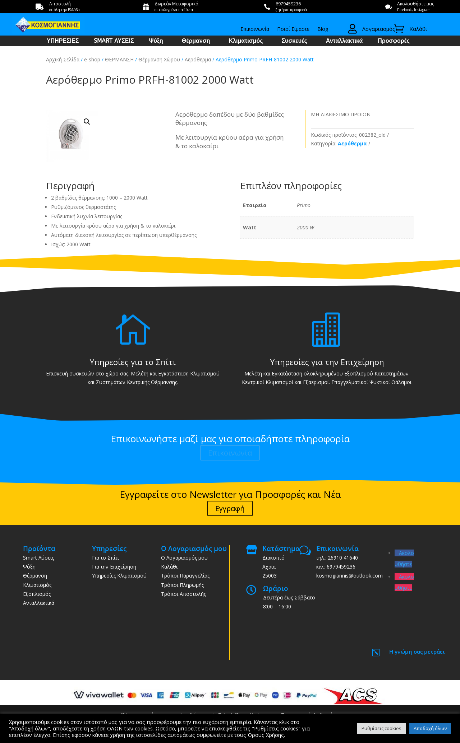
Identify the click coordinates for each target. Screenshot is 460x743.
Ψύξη (156, 41)
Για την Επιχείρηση (114, 566)
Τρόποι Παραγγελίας (185, 575)
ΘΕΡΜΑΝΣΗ (119, 59)
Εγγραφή (230, 508)
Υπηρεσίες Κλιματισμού (119, 575)
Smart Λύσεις (38, 557)
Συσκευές (294, 41)
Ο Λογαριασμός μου (184, 557)
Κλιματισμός (246, 41)
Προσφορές (394, 41)
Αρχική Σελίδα (62, 59)
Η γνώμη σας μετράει (417, 651)
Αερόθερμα (198, 59)
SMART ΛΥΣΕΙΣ (114, 41)
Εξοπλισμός (37, 593)
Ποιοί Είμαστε (293, 29)
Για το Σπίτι (105, 557)
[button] (86, 121)
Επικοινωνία (254, 29)
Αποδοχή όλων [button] (430, 728)
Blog (322, 29)
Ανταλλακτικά (344, 41)
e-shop (92, 59)
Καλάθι (169, 566)
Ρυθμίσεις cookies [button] (381, 728)
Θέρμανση (196, 41)
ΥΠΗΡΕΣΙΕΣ (63, 41)
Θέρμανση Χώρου (159, 59)
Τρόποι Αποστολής (183, 593)
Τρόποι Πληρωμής (182, 584)
